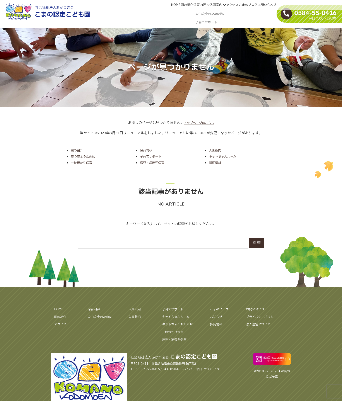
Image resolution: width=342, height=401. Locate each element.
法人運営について (260, 324)
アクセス (61, 324)
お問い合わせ (256, 309)
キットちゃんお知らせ (179, 324)
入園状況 (135, 316)
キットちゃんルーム (177, 316)
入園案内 (135, 309)
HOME (59, 309)
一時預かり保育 (174, 332)
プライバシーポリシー (263, 316)
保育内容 (95, 309)
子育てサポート (174, 309)
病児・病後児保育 (176, 339)
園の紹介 (61, 316)
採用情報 (217, 324)
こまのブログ (220, 309)
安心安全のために (102, 316)
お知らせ (217, 316)
